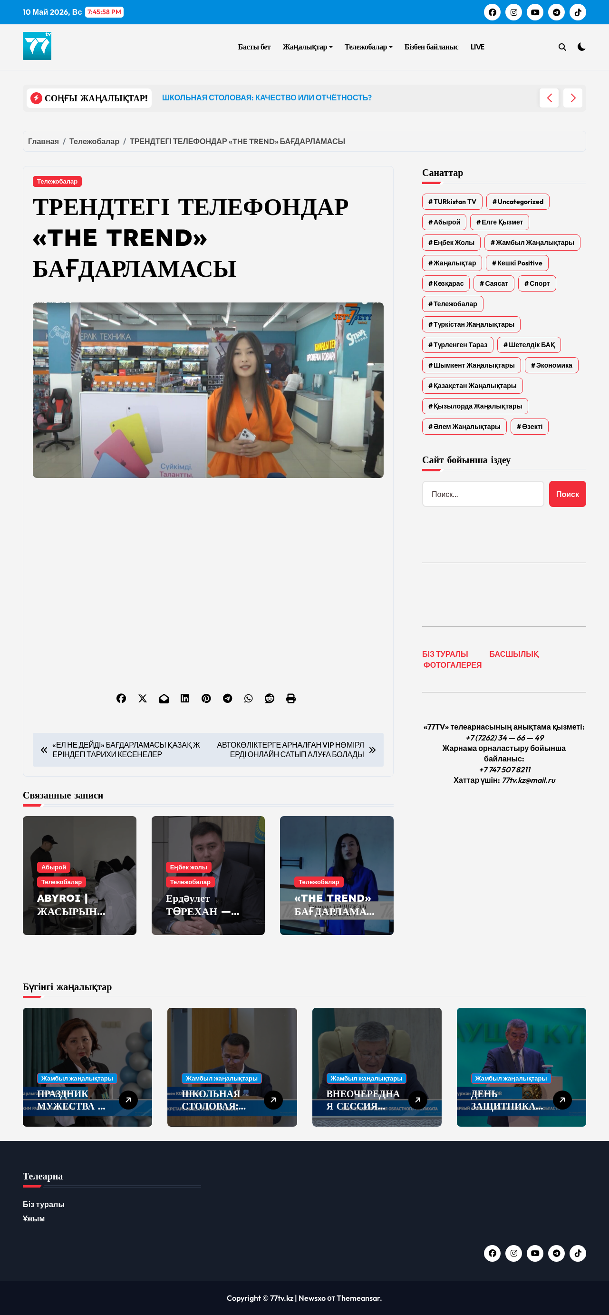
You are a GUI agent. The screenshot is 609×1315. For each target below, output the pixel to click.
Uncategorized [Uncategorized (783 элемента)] (520, 201)
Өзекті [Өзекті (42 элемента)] (532, 426)
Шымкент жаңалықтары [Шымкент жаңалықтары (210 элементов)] (474, 365)
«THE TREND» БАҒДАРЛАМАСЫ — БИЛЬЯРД (334, 911)
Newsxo (312, 1298)
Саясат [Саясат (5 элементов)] (496, 283)
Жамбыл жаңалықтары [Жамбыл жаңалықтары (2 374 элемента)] (535, 242)
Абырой (53, 867)
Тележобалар (369, 46)
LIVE (477, 46)
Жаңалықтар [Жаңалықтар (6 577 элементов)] (455, 263)
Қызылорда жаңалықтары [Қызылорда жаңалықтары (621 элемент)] (478, 406)
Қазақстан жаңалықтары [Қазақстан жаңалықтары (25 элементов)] (475, 385)
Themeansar (358, 1298)
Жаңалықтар (308, 46)
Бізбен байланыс (431, 46)
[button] (572, 97)
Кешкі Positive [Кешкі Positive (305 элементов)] (519, 263)
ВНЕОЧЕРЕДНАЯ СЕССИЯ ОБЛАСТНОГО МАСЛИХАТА (363, 1112)
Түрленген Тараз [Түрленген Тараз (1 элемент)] (460, 345)
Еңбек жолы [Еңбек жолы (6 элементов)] (454, 242)
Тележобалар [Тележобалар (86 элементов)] (455, 304)
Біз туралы (44, 1204)
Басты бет (254, 46)
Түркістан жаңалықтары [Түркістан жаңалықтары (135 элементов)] (474, 324)
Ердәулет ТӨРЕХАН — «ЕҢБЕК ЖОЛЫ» (198, 918)
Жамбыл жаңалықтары (77, 1078)
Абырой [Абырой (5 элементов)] (447, 222)
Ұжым (34, 1218)
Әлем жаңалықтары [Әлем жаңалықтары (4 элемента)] (467, 426)
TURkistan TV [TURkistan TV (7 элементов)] (455, 201)
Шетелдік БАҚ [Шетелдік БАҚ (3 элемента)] (532, 345)
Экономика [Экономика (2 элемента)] (554, 365)
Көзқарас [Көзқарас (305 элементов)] (449, 283)
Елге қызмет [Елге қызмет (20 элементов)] (502, 222)
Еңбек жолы (188, 867)
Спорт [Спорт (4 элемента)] (540, 283)
